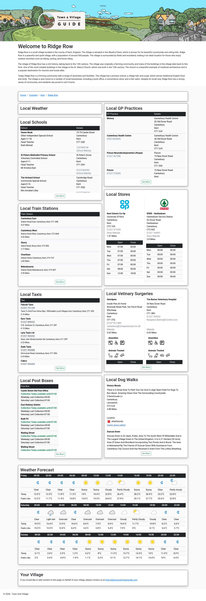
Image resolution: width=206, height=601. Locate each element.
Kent (42, 95)
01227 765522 (153, 316)
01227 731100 (28, 308)
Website (110, 329)
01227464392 (83, 170)
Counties (33, 95)
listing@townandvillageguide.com (121, 580)
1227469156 (82, 147)
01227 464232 (28, 336)
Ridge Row (53, 95)
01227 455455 (28, 364)
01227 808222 (28, 322)
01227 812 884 (114, 323)
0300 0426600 (114, 139)
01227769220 (83, 192)
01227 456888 (28, 350)
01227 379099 (114, 173)
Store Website (113, 233)
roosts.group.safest (116, 425)
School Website (83, 150)
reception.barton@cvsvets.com (162, 319)
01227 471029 (114, 229)
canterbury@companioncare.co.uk (124, 326)
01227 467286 (114, 156)
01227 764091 (153, 233)
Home (103, 6)
